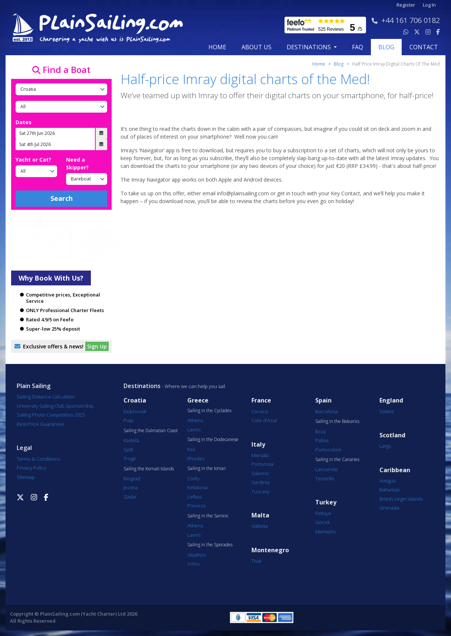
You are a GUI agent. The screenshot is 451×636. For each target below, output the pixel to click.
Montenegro (270, 550)
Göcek (322, 522)
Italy (258, 444)
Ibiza (320, 431)
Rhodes (195, 458)
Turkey (325, 502)
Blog (338, 64)
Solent (386, 411)
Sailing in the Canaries (337, 459)
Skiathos (196, 554)
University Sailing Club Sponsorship (55, 406)
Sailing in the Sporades (210, 544)
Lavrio (194, 429)
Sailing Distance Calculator (46, 396)
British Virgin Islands (401, 499)
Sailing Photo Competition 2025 (51, 414)
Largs (385, 446)
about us (256, 47)
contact (423, 47)
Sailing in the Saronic (207, 516)
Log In (429, 5)
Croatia (135, 400)
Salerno (260, 473)
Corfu (193, 478)
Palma (322, 440)
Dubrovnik (135, 411)
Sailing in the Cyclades (209, 410)
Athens (195, 420)
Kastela (131, 440)
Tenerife (324, 478)
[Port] (61, 107)
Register (405, 5)
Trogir (130, 458)
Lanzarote (326, 469)
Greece (197, 400)
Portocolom (328, 449)
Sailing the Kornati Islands (149, 468)
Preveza (196, 505)
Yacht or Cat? (33, 159)
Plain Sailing (33, 386)
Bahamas (389, 489)
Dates (24, 122)
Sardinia (260, 482)
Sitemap (26, 477)
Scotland (392, 435)
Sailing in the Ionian (206, 468)
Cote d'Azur (264, 420)
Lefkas (194, 496)
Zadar (130, 496)
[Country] (61, 89)
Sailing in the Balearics (337, 421)
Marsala (260, 455)
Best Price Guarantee (40, 424)
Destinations (142, 386)
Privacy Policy (31, 467)
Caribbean (394, 470)
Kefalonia (197, 487)
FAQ (357, 47)
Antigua (387, 480)
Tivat (256, 560)
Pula (128, 420)
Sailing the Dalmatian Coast (151, 430)
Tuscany (260, 491)
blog (386, 47)
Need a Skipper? (77, 163)
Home (217, 47)
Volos (193, 563)
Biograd (132, 478)
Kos (191, 449)
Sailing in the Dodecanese (212, 439)
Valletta (259, 526)
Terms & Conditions (38, 459)
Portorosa (262, 464)
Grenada (389, 507)
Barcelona (326, 411)
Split (128, 449)
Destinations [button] (309, 47)
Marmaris (325, 531)
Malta (260, 515)
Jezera (131, 487)
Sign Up (97, 346)
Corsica (259, 411)
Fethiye (323, 513)
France (261, 400)
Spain (323, 400)
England (391, 400)
